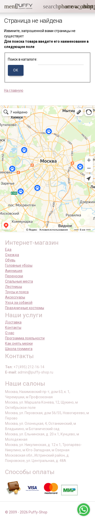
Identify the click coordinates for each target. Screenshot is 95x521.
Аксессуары (15, 297)
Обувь (10, 260)
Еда (8, 249)
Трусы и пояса (17, 292)
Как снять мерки (19, 343)
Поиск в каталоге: (22, 59)
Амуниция (13, 271)
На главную (13, 90)
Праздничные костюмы (24, 308)
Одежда (12, 255)
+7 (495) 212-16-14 (28, 367)
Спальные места (19, 281)
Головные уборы (18, 265)
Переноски (14, 276)
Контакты (13, 328)
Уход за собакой (18, 303)
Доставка (13, 322)
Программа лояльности (25, 338)
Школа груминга (18, 349)
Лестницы (13, 287)
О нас (9, 333)
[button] (7, 6)
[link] (77, 6)
